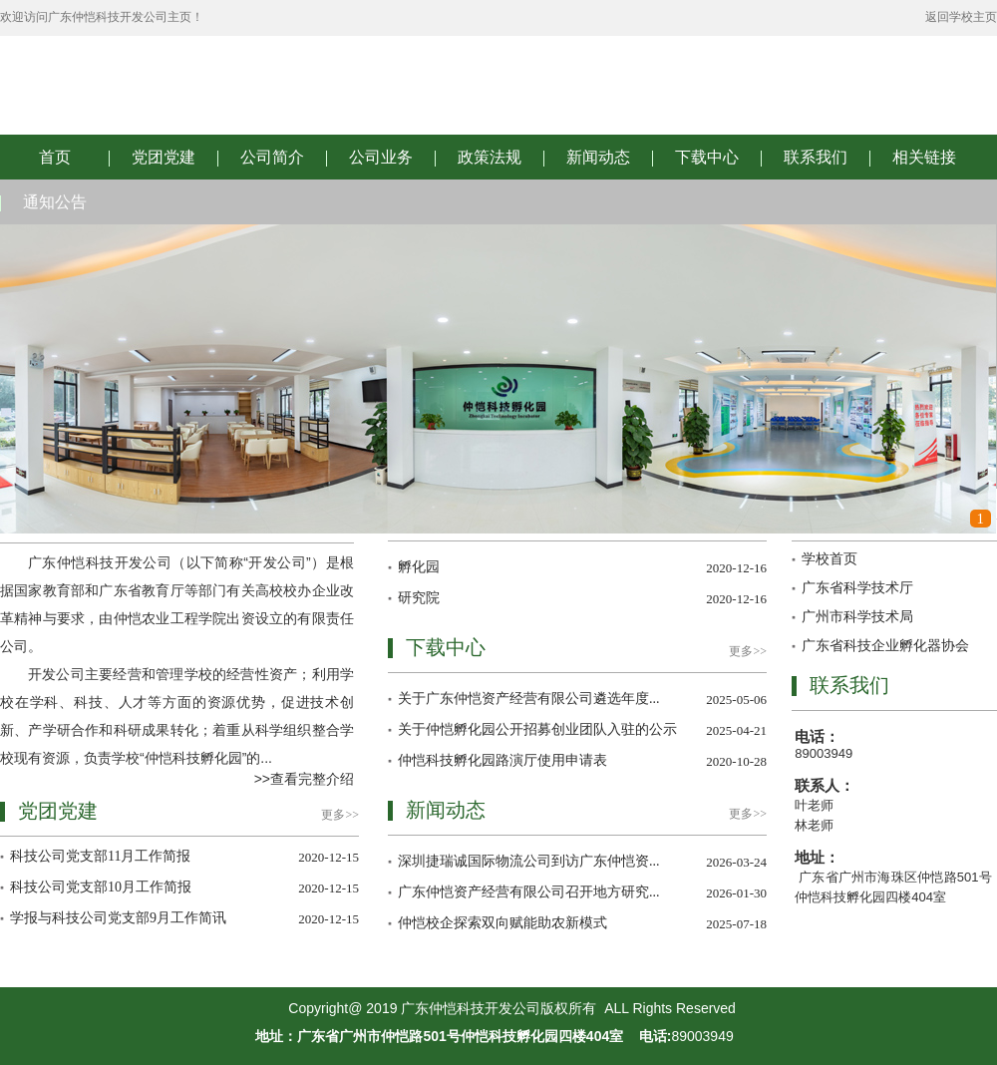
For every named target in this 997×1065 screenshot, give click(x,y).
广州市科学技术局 (857, 616)
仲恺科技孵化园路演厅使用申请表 (502, 760)
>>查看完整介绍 (304, 779)
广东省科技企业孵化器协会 (885, 645)
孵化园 (419, 566)
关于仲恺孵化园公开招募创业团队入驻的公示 (537, 729)
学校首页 (829, 558)
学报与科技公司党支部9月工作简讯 (118, 917)
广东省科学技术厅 (857, 587)
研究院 (419, 597)
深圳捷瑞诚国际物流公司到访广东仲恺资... (529, 861)
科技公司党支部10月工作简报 (100, 887)
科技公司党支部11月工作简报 (100, 856)
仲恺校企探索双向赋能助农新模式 (502, 922)
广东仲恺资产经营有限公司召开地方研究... (529, 892)
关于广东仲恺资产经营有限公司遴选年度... (529, 698)
